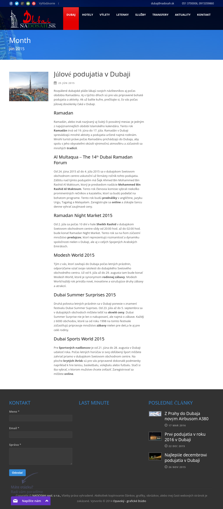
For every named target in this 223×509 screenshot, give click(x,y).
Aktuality (183, 15)
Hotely (87, 15)
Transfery (160, 15)
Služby (140, 15)
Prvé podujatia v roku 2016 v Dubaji (185, 437)
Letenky (122, 15)
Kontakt (204, 15)
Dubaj (70, 15)
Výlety (105, 15)
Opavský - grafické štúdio (129, 501)
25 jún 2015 (66, 83)
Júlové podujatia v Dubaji (92, 74)
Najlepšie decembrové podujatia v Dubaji (186, 458)
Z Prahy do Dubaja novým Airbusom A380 (186, 416)
